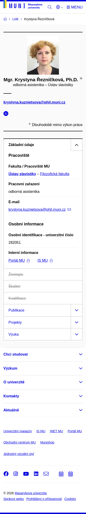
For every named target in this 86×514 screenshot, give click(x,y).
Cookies (70, 499)
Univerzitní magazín (17, 431)
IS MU (45, 260)
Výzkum (10, 368)
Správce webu (13, 499)
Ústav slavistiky (22, 174)
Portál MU (19, 260)
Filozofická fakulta (54, 174)
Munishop (47, 442)
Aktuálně (11, 410)
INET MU (56, 431)
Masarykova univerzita (31, 493)
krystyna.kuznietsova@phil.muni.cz (34, 102)
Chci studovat (15, 354)
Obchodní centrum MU (19, 442)
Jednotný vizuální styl (18, 454)
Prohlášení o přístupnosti (44, 499)
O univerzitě (14, 382)
